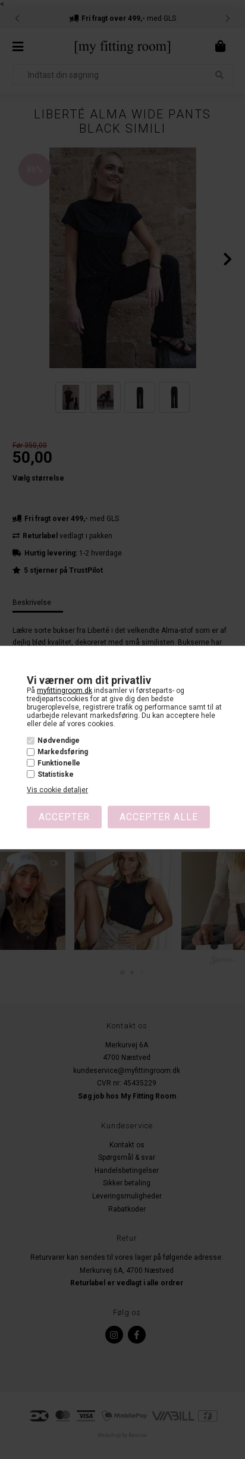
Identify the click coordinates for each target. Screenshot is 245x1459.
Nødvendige (58, 740)
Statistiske (55, 774)
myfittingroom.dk (64, 690)
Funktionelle (58, 763)
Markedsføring (62, 752)
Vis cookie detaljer (57, 790)
